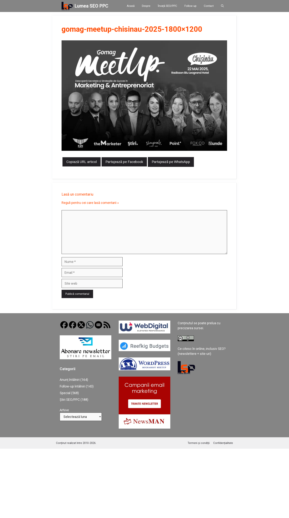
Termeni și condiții (199, 443)
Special (65, 393)
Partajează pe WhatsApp (171, 162)
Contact (209, 6)
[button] (222, 6)
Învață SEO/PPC (167, 6)
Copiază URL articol (81, 162)
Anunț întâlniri (70, 380)
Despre (146, 6)
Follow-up (190, 6)
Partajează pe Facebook (124, 162)
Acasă (131, 6)
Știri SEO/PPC (70, 399)
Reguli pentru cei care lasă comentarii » (90, 203)
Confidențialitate (223, 443)
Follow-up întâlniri (72, 386)
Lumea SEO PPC (91, 6)
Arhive (64, 410)
